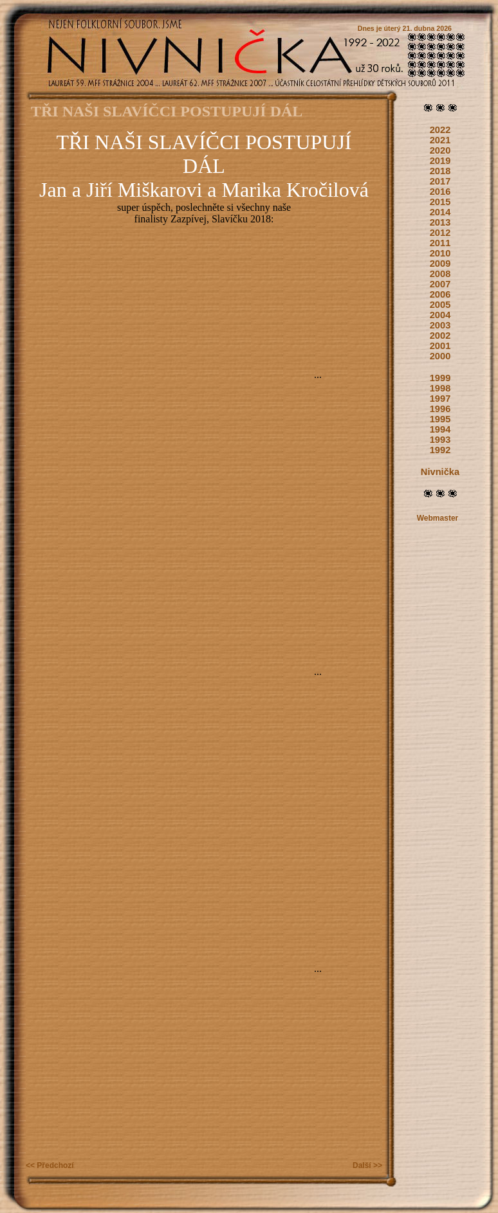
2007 (440, 284)
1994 (440, 429)
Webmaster (437, 518)
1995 (440, 419)
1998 (440, 388)
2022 (440, 130)
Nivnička (440, 472)
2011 (440, 243)
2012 (440, 233)
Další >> (367, 1165)
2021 (440, 140)
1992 (440, 450)
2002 (440, 335)
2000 (440, 356)
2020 (440, 150)
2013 (440, 222)
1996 (440, 409)
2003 (440, 325)
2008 (440, 274)
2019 (440, 161)
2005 (440, 305)
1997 (440, 398)
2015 (440, 202)
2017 (440, 181)
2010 (440, 253)
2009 (440, 263)
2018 (440, 171)
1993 (440, 440)
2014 (440, 212)
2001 (440, 346)
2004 (440, 315)
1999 (440, 378)
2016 (440, 191)
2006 (440, 294)
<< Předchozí (50, 1165)
